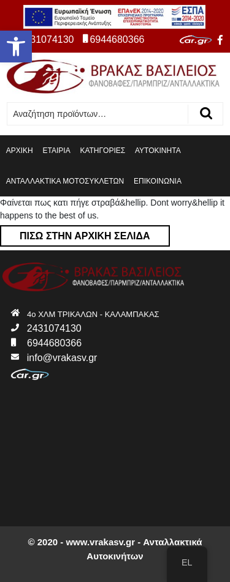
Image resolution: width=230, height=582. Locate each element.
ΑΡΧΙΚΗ (19, 150)
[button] (16, 46)
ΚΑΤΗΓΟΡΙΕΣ (102, 150)
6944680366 (113, 39)
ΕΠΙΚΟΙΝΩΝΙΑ (158, 181)
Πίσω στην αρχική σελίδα (75, 233)
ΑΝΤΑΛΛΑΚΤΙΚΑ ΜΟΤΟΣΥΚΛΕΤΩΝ (65, 181)
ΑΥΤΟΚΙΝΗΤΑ (158, 150)
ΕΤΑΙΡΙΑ (57, 150)
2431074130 (41, 39)
